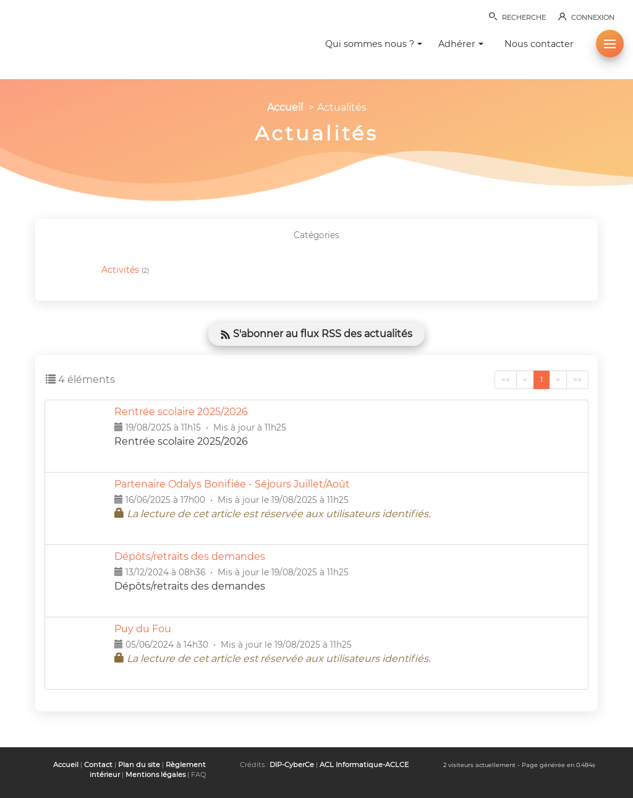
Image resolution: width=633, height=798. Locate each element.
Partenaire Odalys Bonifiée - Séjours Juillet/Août (232, 484)
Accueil (285, 107)
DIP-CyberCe (292, 764)
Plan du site (139, 764)
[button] (610, 44)
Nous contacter (539, 43)
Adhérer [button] (460, 43)
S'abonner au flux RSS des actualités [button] (316, 334)
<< (505, 379)
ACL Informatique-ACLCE (364, 764)
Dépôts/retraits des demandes (189, 556)
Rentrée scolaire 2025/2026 (181, 412)
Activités (125, 270)
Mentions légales (155, 774)
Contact (98, 764)
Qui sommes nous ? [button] (373, 43)
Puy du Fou (142, 629)
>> (577, 379)
